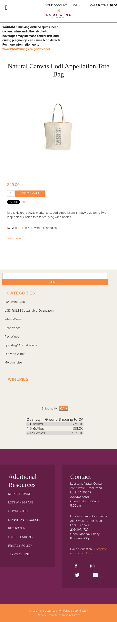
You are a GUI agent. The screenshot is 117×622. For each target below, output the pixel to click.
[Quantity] (11, 193)
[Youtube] (95, 575)
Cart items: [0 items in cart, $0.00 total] (103, 5)
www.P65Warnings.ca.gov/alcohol (26, 49)
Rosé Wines (12, 328)
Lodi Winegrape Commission (58, 15)
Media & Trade (19, 494)
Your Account (56, 5)
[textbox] (54, 276)
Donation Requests (24, 520)
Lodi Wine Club (15, 302)
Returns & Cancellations (20, 532)
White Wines (13, 319)
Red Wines (12, 337)
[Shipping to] (63, 408)
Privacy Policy (20, 546)
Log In (76, 5)
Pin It (24, 202)
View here (14, 238)
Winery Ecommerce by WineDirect (58, 615)
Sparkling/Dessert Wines (21, 345)
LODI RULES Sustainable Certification (29, 311)
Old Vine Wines (15, 354)
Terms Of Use (19, 554)
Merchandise (13, 362)
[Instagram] (92, 566)
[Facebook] (76, 566)
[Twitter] (77, 575)
